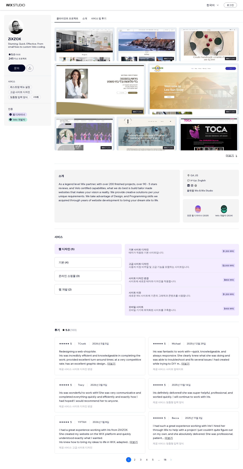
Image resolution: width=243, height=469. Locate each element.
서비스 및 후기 (98, 18)
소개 (84, 18)
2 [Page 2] (134, 459)
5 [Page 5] (153, 459)
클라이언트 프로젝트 (67, 18)
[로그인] (230, 5)
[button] (85, 44)
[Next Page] (171, 459)
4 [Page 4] (146, 459)
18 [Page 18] (165, 459)
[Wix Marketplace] (15, 5)
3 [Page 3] (140, 459)
